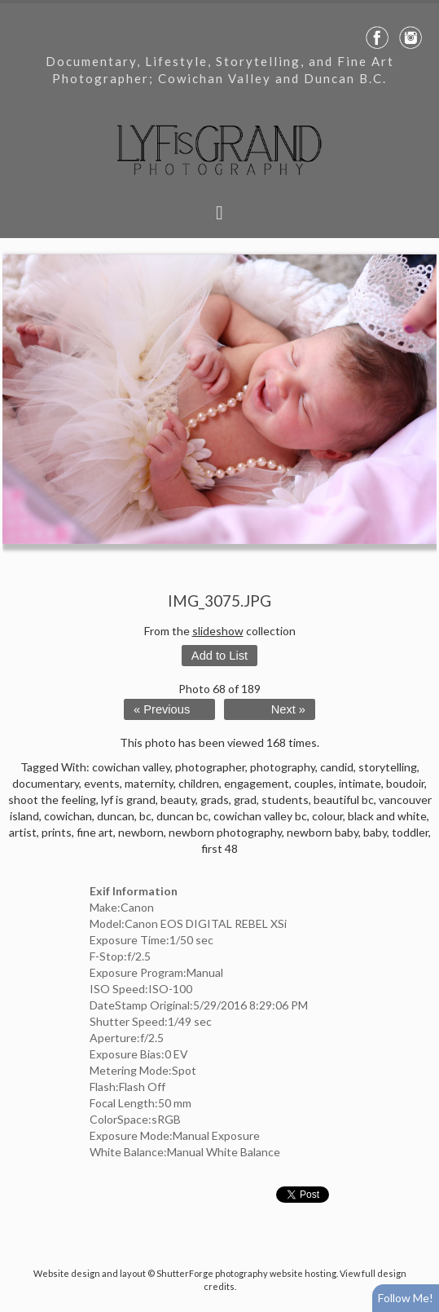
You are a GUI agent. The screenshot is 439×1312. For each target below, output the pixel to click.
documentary (45, 783)
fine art (95, 832)
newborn (141, 832)
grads (214, 799)
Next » (288, 709)
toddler (410, 832)
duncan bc (182, 816)
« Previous (162, 709)
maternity (149, 783)
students (285, 799)
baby (375, 832)
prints (57, 832)
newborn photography (225, 832)
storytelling (387, 767)
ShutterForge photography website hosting (246, 1273)
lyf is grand (128, 799)
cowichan (68, 816)
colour (327, 816)
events (102, 783)
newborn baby (322, 832)
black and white (387, 816)
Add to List (219, 655)
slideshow (218, 631)
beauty (177, 799)
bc (145, 816)
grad (245, 799)
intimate (360, 783)
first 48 (219, 848)
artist (23, 832)
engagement (256, 783)
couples (314, 783)
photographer (210, 767)
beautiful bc (344, 799)
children (198, 783)
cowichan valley (131, 767)
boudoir (405, 783)
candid (336, 767)
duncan (115, 816)
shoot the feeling (52, 799)
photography (282, 767)
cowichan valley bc (260, 816)
